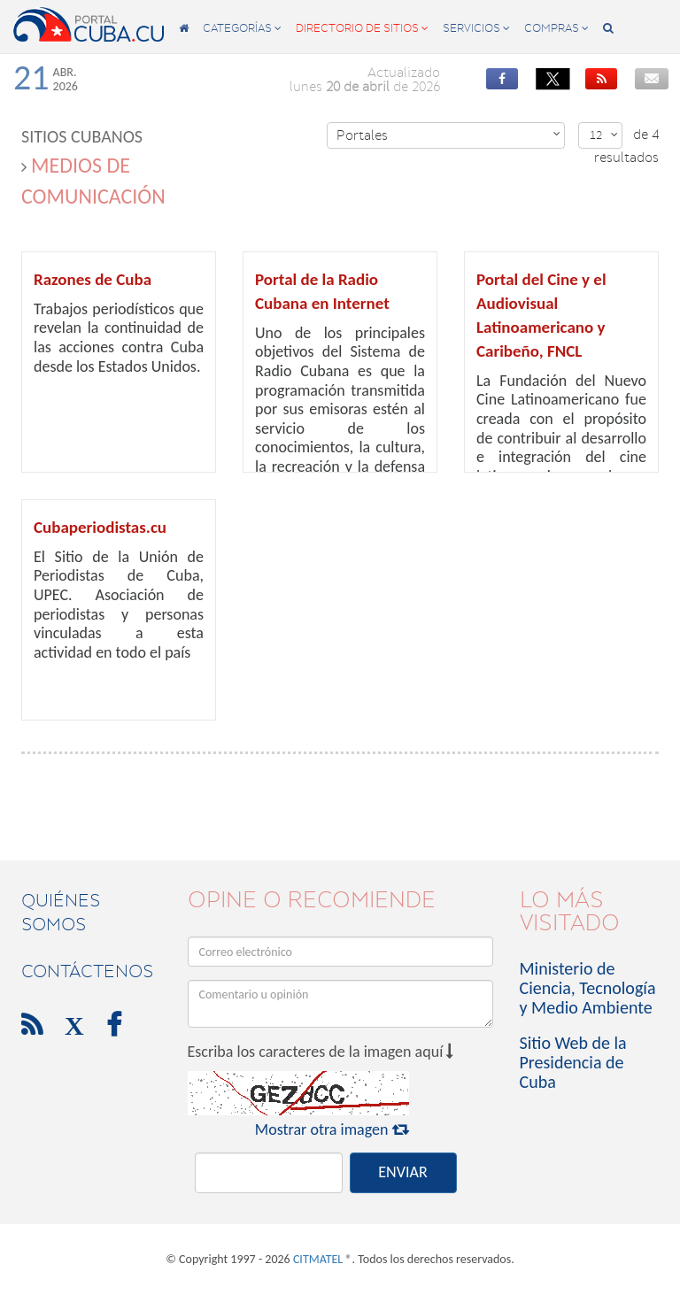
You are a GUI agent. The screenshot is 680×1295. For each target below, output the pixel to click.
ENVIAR (402, 1172)
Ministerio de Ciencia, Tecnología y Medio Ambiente (588, 988)
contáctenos (87, 971)
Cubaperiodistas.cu (100, 527)
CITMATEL (318, 1259)
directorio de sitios (362, 28)
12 (604, 135)
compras (556, 28)
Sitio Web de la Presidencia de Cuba (573, 1062)
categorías (242, 28)
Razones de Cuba (92, 279)
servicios (476, 28)
